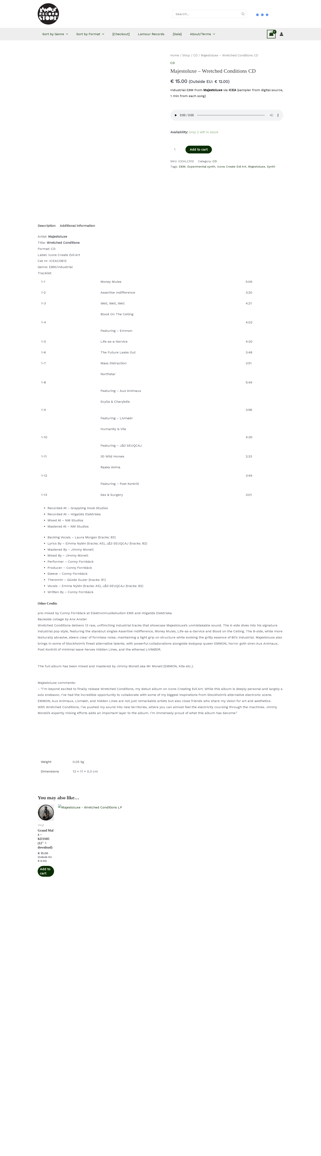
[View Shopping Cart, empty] (271, 34)
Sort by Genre (61, 34)
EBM (182, 166)
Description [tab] (46, 226)
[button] (72, 34)
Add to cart (199, 149)
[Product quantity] (176, 149)
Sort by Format (98, 34)
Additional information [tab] (77, 226)
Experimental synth (201, 166)
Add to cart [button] (49, 890)
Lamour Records (162, 34)
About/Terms (217, 34)
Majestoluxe (256, 166)
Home (174, 55)
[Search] (243, 14)
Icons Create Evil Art (231, 166)
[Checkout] (130, 34)
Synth (271, 166)
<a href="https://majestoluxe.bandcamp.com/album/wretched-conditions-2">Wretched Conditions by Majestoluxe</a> (160, 739)
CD (195, 55)
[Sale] (190, 34)
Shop (186, 55)
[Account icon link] (281, 34)
